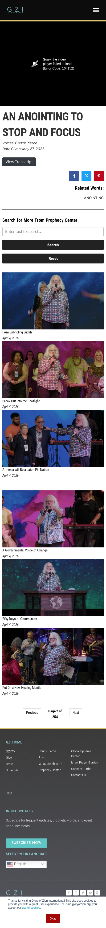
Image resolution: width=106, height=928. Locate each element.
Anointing (94, 198)
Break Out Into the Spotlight (21, 401)
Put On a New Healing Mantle (21, 688)
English (16, 864)
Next (76, 712)
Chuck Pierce (26, 143)
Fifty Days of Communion (19, 619)
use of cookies (31, 907)
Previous (32, 712)
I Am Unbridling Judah (17, 332)
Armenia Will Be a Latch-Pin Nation (25, 470)
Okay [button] (53, 918)
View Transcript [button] (19, 162)
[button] (96, 10)
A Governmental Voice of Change (25, 550)
